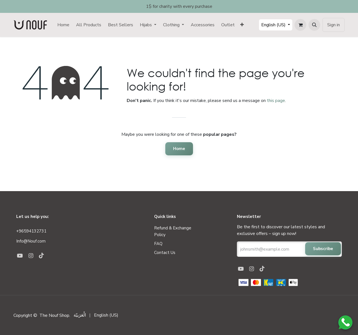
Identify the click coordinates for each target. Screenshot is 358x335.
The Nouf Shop (54, 315)
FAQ (158, 243)
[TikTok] (263, 269)
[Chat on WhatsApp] (345, 322)
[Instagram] (253, 269)
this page (276, 101)
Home (179, 148)
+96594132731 (31, 231)
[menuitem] (63, 24)
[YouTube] (242, 269)
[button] (314, 25)
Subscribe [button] (323, 248)
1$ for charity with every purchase (179, 6)
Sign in (333, 25)
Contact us (164, 252)
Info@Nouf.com (31, 241)
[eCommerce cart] (300, 25)
